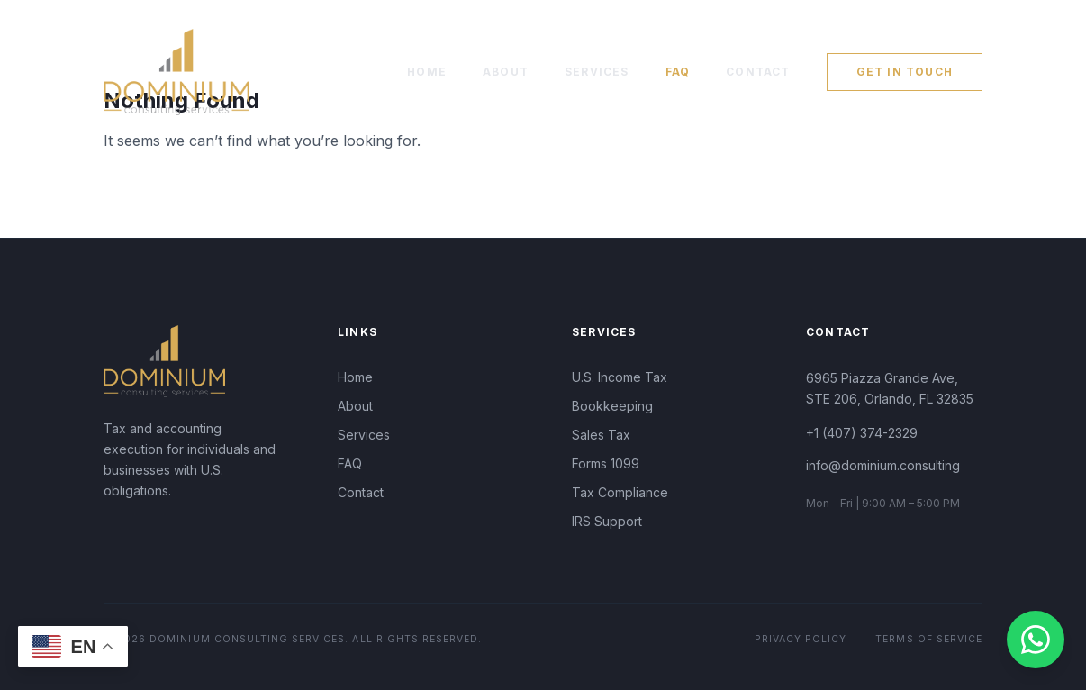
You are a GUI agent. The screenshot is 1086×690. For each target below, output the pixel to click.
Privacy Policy (801, 639)
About (506, 71)
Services (597, 71)
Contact (758, 71)
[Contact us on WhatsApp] (1035, 639)
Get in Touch (904, 71)
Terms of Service (928, 639)
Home (427, 71)
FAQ (678, 71)
